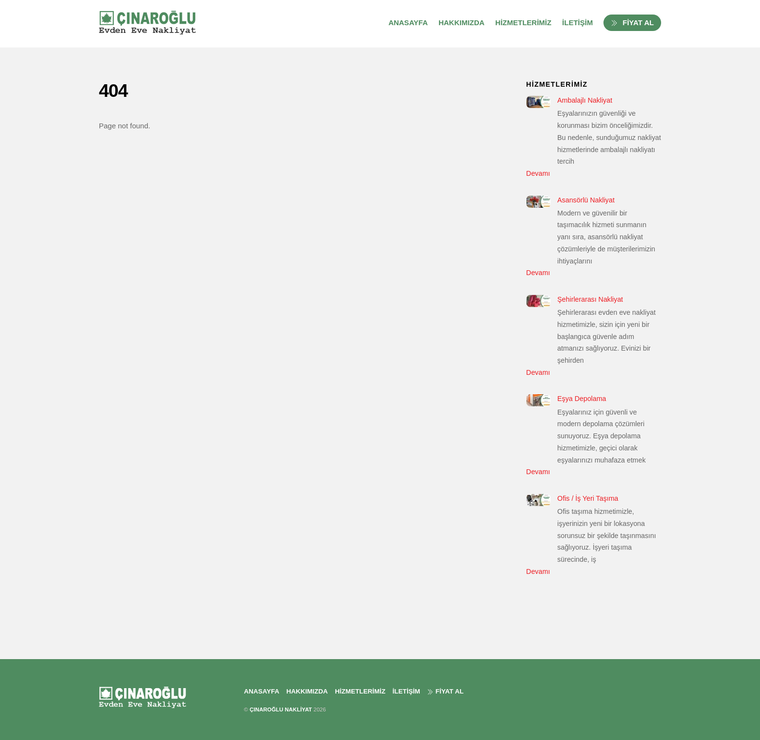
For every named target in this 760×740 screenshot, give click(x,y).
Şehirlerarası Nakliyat (590, 299)
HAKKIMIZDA (462, 22)
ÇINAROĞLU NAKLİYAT (281, 709)
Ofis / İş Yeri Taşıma (587, 498)
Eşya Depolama (581, 398)
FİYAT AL (632, 22)
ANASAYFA (408, 22)
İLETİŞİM (577, 22)
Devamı (538, 173)
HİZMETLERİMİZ (523, 22)
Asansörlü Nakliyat (586, 200)
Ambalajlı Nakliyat (584, 100)
